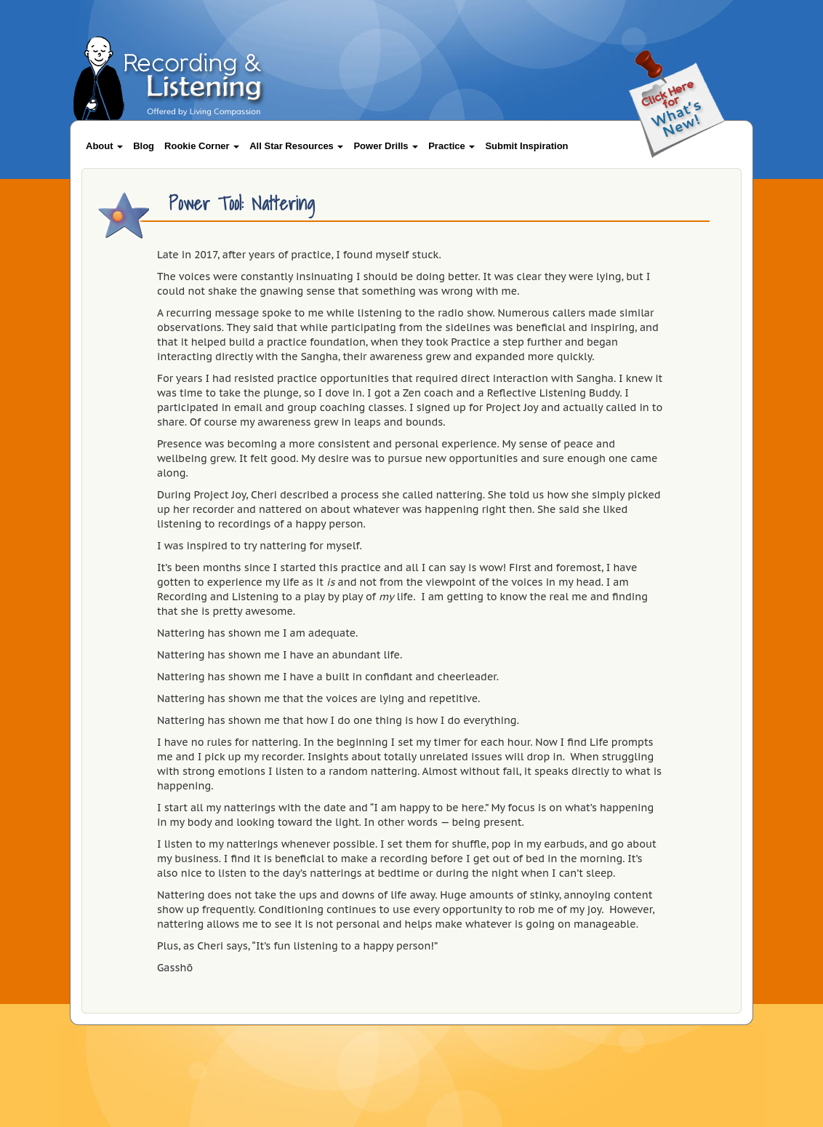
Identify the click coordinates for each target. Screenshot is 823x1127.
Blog (143, 145)
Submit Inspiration (526, 145)
